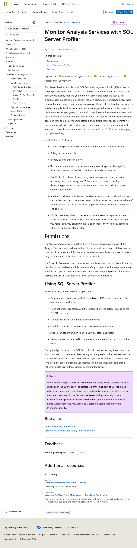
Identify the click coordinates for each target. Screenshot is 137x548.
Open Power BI (125, 12)
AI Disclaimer (10, 534)
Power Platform (60, 22)
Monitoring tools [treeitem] (18, 78)
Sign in (130, 3)
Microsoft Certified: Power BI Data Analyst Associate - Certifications (76, 495)
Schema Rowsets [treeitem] (18, 115)
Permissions (52, 61)
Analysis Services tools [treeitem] (16, 48)
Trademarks (9, 539)
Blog (41, 534)
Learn (47, 22)
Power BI (74, 22)
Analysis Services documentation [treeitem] (21, 40)
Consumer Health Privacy (86, 534)
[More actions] (130, 22)
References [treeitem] (11, 132)
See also (51, 69)
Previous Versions (27, 534)
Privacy (65, 534)
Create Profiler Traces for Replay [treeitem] (24, 97)
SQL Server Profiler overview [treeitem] (22, 89)
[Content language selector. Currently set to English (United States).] (17, 527)
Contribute (53, 534)
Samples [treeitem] (10, 136)
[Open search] (123, 4)
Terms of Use (109, 534)
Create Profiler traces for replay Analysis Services (70, 430)
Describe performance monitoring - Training (65, 482)
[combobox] (20, 28)
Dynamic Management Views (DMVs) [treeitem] (21, 109)
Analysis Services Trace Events (60, 426)
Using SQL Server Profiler (58, 65)
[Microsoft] (5, 4)
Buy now (109, 12)
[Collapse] (33, 22)
